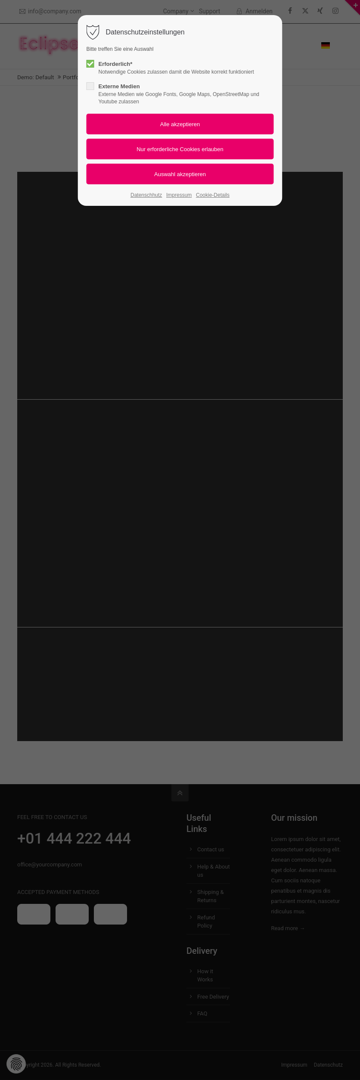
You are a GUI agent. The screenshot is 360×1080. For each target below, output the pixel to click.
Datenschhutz (146, 195)
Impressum (179, 195)
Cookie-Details (213, 195)
